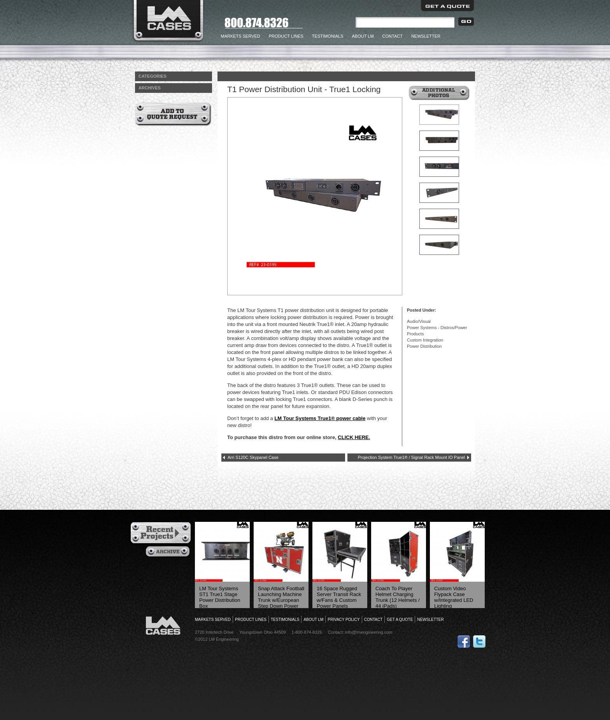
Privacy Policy (343, 619)
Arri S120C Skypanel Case (253, 457)
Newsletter (425, 36)
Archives (168, 552)
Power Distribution (424, 346)
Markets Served (240, 36)
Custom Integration (425, 340)
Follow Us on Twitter (479, 641)
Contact (392, 36)
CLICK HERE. (354, 437)
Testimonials (328, 36)
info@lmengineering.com (369, 632)
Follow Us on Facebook (463, 641)
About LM (363, 36)
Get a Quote (447, 5)
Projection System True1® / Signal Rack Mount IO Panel (411, 457)
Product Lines (286, 36)
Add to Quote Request (173, 114)
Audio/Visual (419, 321)
